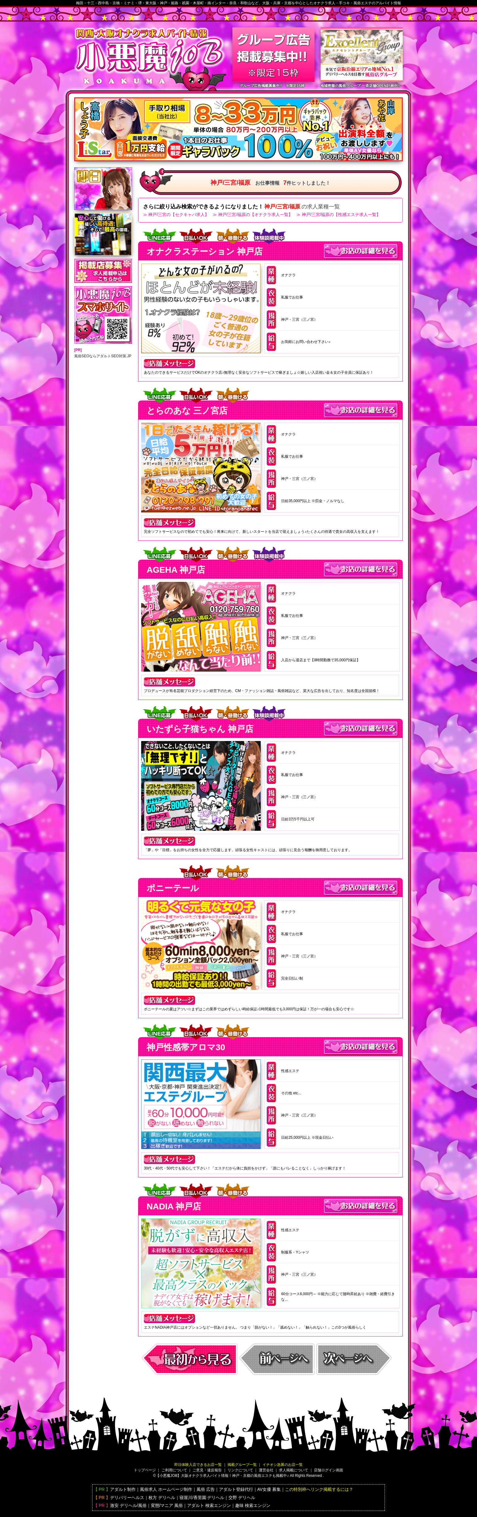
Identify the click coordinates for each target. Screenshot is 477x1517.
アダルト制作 (123, 1489)
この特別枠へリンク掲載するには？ (319, 1489)
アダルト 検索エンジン (209, 1505)
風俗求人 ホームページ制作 (166, 1489)
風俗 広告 (206, 1489)
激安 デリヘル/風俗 (128, 1505)
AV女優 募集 (269, 1489)
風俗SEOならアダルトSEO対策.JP (102, 356)
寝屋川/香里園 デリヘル (202, 1497)
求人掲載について (293, 1470)
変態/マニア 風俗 (167, 1505)
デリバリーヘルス (127, 1497)
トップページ (145, 1470)
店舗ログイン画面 (328, 1470)
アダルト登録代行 (236, 1489)
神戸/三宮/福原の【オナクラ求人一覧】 (255, 214)
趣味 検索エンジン (252, 1505)
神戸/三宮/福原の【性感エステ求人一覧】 (341, 214)
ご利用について (174, 1470)
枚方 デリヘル (161, 1497)
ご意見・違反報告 (207, 1470)
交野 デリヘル (241, 1497)
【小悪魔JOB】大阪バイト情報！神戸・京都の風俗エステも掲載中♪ (222, 1475)
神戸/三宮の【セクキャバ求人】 (178, 214)
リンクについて (240, 1470)
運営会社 (266, 1470)
